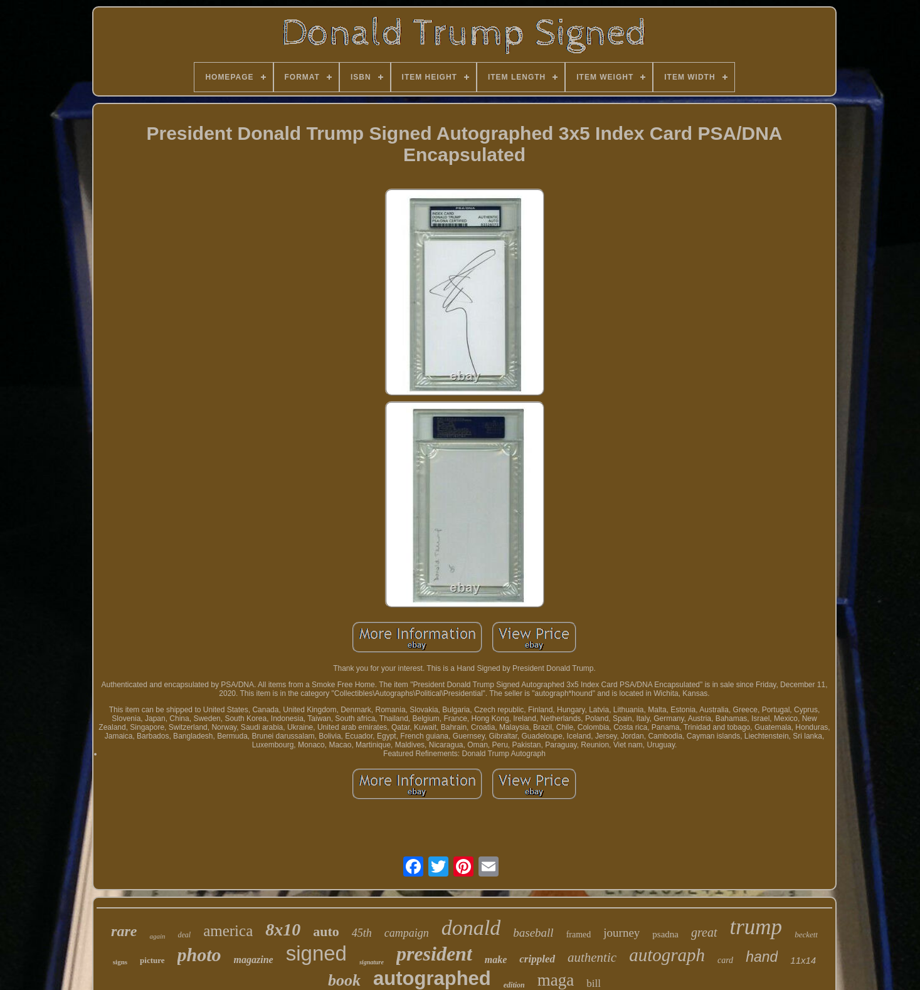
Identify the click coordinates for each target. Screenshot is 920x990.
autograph (667, 955)
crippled (537, 959)
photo (199, 954)
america (228, 930)
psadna (665, 934)
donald (470, 927)
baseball (533, 932)
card (725, 960)
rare (124, 931)
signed (316, 953)
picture (152, 960)
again (157, 936)
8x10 (282, 929)
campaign (406, 933)
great (704, 932)
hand (762, 957)
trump (756, 927)
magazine (253, 959)
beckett (806, 934)
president (434, 953)
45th (362, 933)
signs (120, 962)
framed (578, 934)
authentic (592, 957)
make (496, 959)
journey (621, 932)
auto (326, 931)
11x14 (803, 960)
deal (184, 934)
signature (371, 962)
